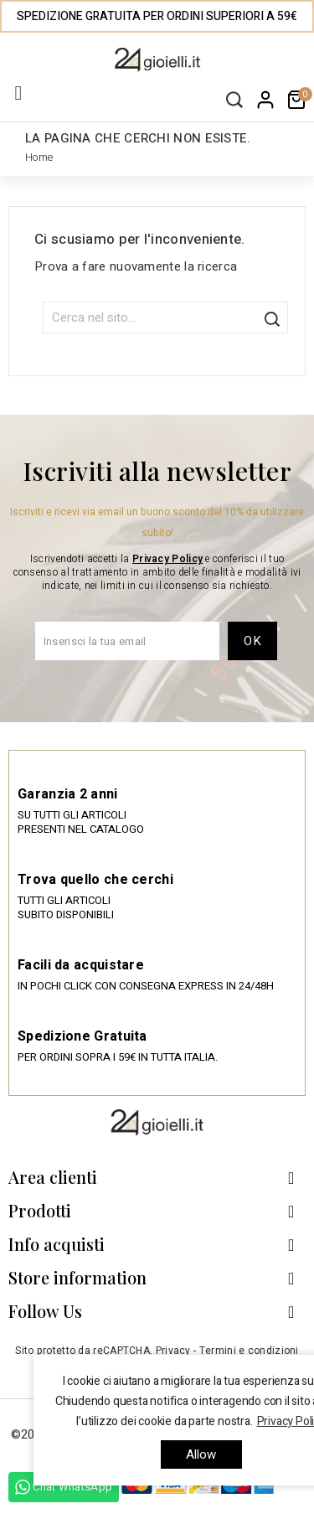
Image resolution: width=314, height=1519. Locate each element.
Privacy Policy (167, 558)
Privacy (173, 1350)
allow (201, 1454)
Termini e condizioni (249, 1350)
